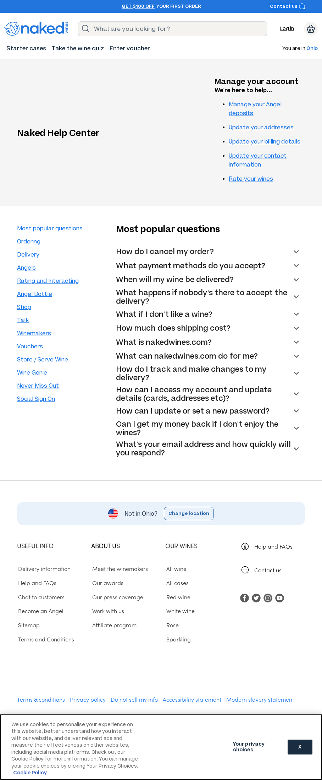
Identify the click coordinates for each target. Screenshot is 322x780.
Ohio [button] (312, 48)
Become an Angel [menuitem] (39, 611)
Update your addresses (261, 127)
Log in (287, 29)
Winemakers (34, 333)
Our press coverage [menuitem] (116, 597)
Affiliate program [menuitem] (113, 625)
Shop (24, 307)
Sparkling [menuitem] (177, 639)
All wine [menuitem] (175, 569)
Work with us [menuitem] (107, 611)
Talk (23, 320)
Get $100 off (138, 6)
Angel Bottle (34, 294)
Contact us (287, 6)
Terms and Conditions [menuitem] (45, 639)
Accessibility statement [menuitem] (192, 699)
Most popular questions (50, 228)
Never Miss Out (38, 385)
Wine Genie (32, 372)
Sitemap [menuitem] (28, 625)
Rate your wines (251, 178)
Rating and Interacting (48, 280)
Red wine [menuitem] (177, 597)
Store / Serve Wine (42, 359)
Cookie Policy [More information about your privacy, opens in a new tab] (30, 773)
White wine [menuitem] (179, 611)
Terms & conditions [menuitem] (41, 699)
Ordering (28, 241)
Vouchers (30, 346)
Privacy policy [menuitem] (88, 699)
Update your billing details (264, 141)
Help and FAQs (273, 546)
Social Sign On (36, 398)
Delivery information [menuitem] (43, 569)
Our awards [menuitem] (106, 583)
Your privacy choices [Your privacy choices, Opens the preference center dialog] (249, 747)
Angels (26, 267)
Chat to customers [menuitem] (40, 597)
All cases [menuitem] (176, 583)
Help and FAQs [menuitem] (36, 583)
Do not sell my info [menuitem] (134, 699)
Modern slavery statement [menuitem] (260, 699)
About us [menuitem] (105, 545)
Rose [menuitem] (171, 625)
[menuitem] (26, 48)
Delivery (28, 254)
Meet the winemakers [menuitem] (119, 569)
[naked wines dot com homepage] (36, 29)
